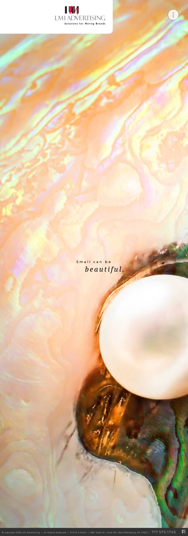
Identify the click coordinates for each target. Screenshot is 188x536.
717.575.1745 (164, 532)
